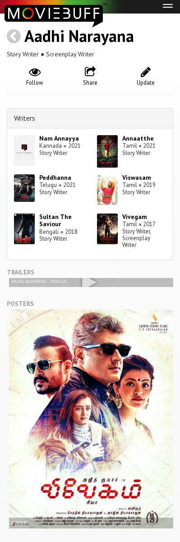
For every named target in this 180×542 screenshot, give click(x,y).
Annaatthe (138, 138)
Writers (24, 118)
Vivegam (134, 217)
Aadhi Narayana (79, 35)
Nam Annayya (59, 138)
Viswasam (136, 177)
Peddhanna (55, 177)
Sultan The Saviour (55, 220)
